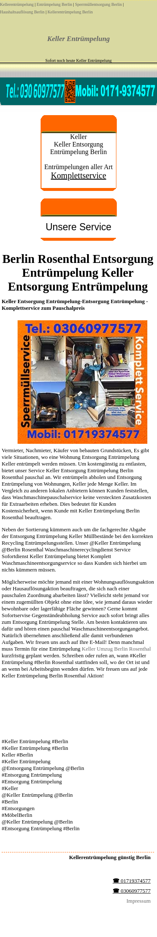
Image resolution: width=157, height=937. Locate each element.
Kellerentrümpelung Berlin (70, 12)
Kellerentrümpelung (17, 4)
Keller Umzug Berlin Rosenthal (116, 649)
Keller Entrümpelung (78, 39)
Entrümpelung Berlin (54, 4)
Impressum (138, 901)
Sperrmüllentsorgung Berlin (98, 4)
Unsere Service (78, 226)
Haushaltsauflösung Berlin (22, 12)
